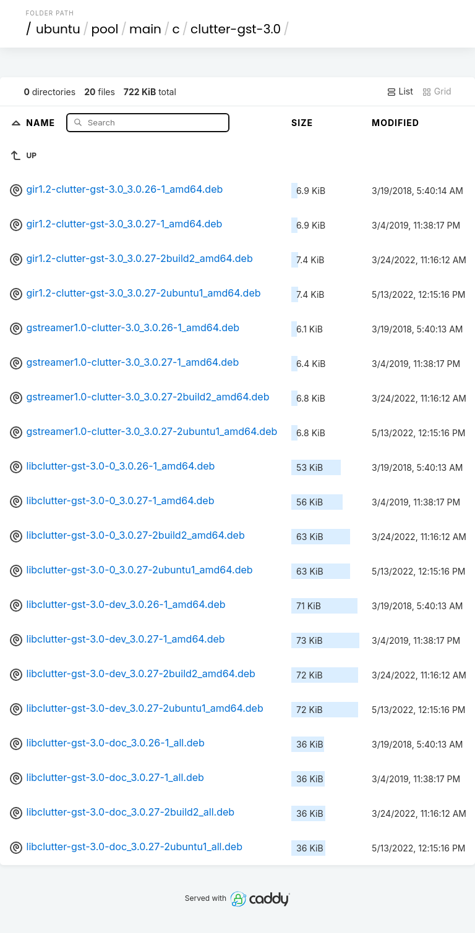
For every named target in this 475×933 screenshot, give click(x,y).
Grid (436, 91)
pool (104, 29)
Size (302, 122)
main (145, 29)
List (400, 91)
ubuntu (58, 29)
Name (42, 122)
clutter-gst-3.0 (235, 29)
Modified (395, 122)
